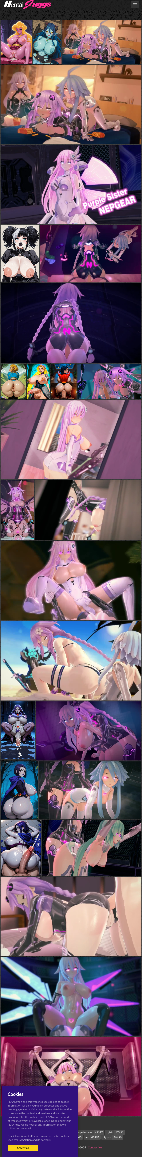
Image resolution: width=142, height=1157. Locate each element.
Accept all (23, 1148)
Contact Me (95, 1147)
